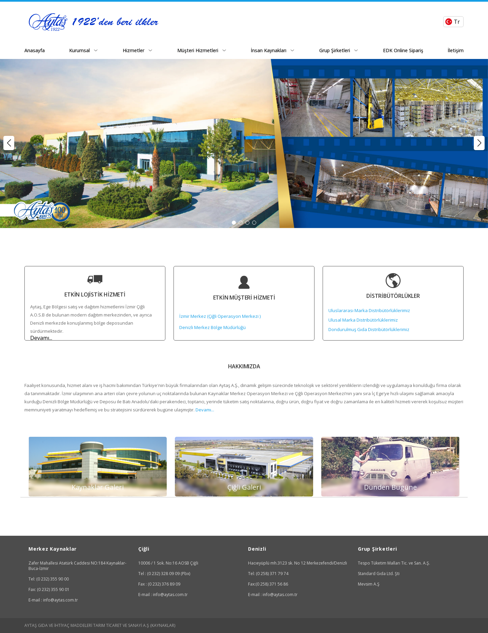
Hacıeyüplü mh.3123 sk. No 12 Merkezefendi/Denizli (297, 563)
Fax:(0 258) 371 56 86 (268, 584)
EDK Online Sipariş (403, 50)
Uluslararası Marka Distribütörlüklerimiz (369, 310)
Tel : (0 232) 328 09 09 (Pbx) (164, 573)
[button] (479, 143)
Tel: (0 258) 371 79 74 (268, 573)
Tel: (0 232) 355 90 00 (48, 579)
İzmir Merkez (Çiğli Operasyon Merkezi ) (220, 316)
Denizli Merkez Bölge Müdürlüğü (212, 327)
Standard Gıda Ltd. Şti (379, 573)
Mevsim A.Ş (369, 584)
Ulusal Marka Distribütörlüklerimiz (363, 320)
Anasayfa (34, 50)
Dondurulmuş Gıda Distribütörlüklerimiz (368, 329)
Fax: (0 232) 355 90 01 (48, 589)
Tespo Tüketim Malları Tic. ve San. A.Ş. (394, 563)
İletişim (456, 50)
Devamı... (41, 338)
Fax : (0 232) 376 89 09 (159, 584)
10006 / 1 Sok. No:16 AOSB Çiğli (168, 563)
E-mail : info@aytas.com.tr (53, 600)
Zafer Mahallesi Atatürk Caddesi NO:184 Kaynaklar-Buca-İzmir (77, 565)
